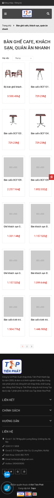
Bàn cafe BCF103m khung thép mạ (21, 133)
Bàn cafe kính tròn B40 (42, 319)
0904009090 (18, 463)
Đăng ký (18, 3)
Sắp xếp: (5, 58)
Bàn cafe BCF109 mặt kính (17, 180)
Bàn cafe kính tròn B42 (15, 319)
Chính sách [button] (27, 410)
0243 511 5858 (12, 446)
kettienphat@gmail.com (22, 459)
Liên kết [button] (27, 400)
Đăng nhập (8, 3)
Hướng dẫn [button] (27, 421)
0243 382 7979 (22, 455)
